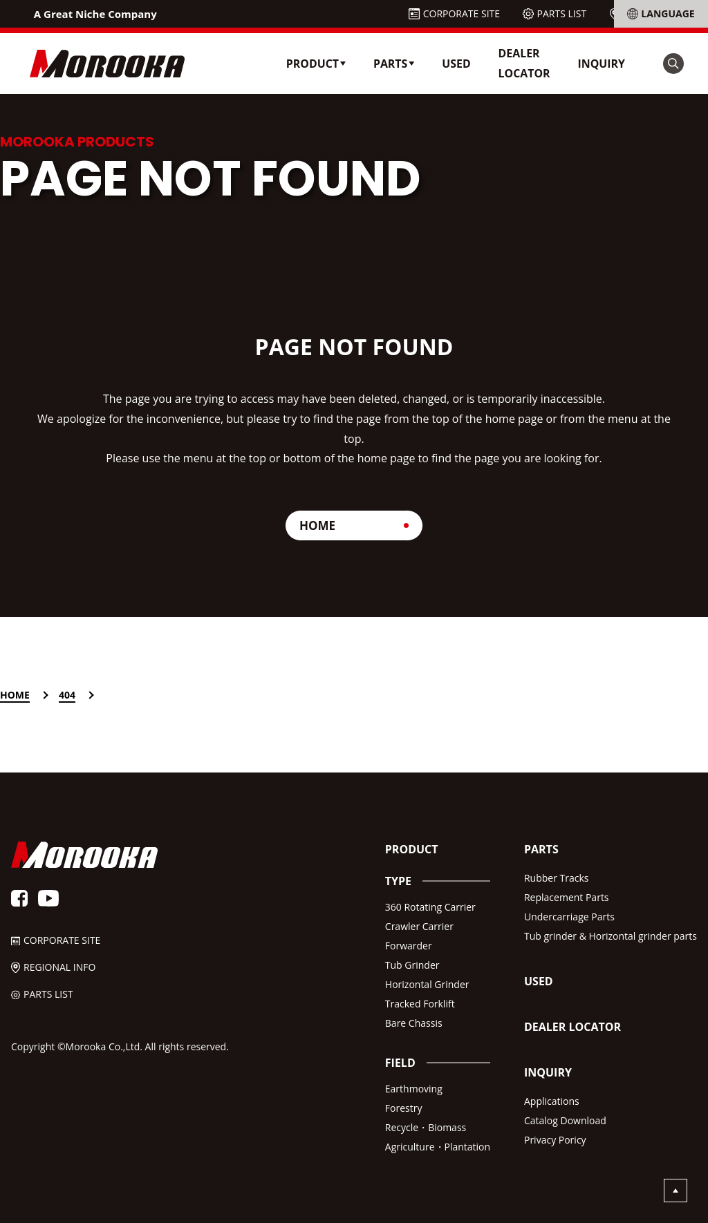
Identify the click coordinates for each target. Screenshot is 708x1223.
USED (456, 63)
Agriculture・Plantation (437, 1146)
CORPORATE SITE (461, 13)
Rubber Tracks (556, 877)
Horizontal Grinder (427, 984)
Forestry (403, 1108)
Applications (551, 1101)
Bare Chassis (413, 1023)
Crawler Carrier (419, 926)
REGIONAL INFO (660, 13)
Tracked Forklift (420, 1003)
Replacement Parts (566, 897)
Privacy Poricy (555, 1139)
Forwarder (408, 945)
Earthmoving (413, 1088)
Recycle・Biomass (425, 1127)
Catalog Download (565, 1120)
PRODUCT (411, 849)
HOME (317, 525)
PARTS (541, 849)
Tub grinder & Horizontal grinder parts (610, 935)
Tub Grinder (412, 964)
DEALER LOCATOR (524, 63)
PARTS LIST (562, 13)
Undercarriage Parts (569, 916)
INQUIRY (601, 63)
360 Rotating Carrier (430, 906)
